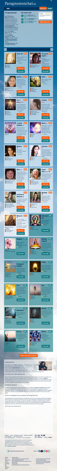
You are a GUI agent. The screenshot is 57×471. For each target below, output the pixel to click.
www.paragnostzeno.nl (10, 43)
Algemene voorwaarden (28, 435)
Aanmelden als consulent (18, 435)
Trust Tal (20, 54)
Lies (19, 285)
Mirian (45, 331)
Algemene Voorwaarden (11, 39)
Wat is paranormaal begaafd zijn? (18, 459)
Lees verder (21, 71)
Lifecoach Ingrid (45, 55)
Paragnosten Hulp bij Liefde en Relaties (43, 461)
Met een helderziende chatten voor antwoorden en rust (21, 461)
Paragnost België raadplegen (41, 459)
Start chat (20, 68)
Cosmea (44, 101)
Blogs (6, 466)
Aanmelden (7, 467)
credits (45, 378)
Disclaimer (7, 435)
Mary (19, 169)
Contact (11, 435)
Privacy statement (8, 436)
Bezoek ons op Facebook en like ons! (15, 451)
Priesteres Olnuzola (20, 195)
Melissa (19, 146)
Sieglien (19, 239)
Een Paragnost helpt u (40, 463)
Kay (44, 285)
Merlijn (45, 308)
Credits (6, 461)
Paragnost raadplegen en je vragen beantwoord (20, 458)
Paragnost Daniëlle (20, 265)
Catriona (44, 146)
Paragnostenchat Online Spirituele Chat (43, 462)
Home (6, 458)
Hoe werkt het (7, 459)
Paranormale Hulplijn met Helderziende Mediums (20, 464)
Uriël (44, 77)
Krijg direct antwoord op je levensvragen (43, 458)
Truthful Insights (20, 124)
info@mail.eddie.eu (11, 437)
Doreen (20, 331)
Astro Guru (20, 101)
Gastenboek (7, 463)
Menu (8, 8)
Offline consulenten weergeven (28, 355)
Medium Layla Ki (45, 240)
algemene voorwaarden (12, 446)
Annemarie (21, 310)
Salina (44, 262)
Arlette (20, 77)
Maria (44, 123)
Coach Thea (46, 170)
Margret (19, 216)
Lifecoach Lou (45, 217)
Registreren (43, 8)
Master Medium (14, 462)
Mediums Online (15, 463)
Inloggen (50, 8)
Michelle (44, 193)
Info (5, 464)
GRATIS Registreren (45, 22)
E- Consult (7, 462)
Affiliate (6, 468)
